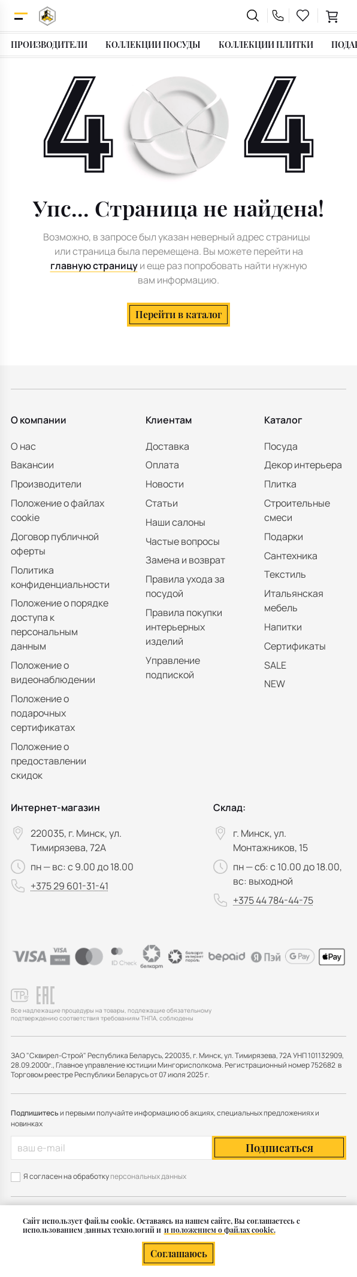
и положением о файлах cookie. (220, 1230)
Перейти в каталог (178, 314)
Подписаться (279, 1148)
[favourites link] (303, 15)
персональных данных (148, 1176)
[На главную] (47, 16)
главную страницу (94, 265)
